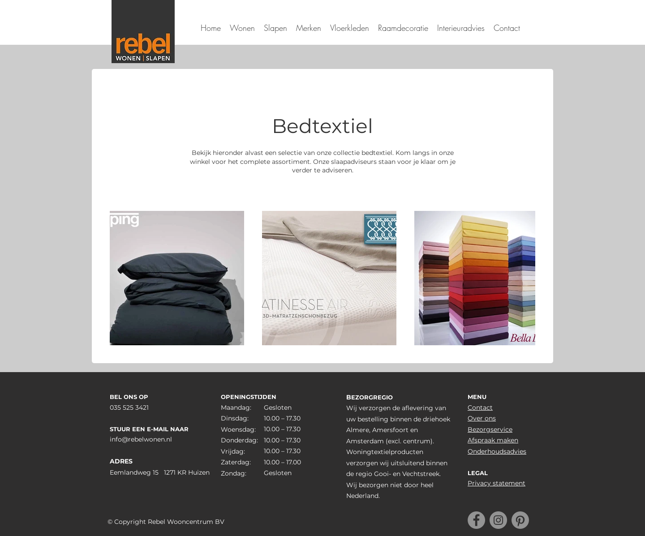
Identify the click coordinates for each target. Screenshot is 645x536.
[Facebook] (476, 520)
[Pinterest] (520, 520)
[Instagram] (498, 520)
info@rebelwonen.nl (141, 439)
